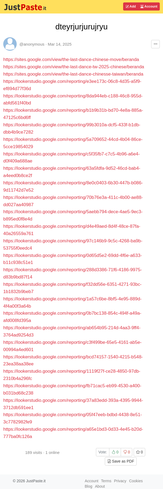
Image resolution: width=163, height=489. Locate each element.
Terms (106, 481)
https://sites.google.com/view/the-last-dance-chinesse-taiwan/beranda (73, 74)
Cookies (136, 481)
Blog (88, 486)
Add (131, 6)
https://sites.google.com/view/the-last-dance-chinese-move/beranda (71, 59)
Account (148, 6)
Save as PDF (120, 461)
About (100, 486)
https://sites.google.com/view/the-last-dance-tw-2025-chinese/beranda (73, 66)
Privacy (120, 481)
